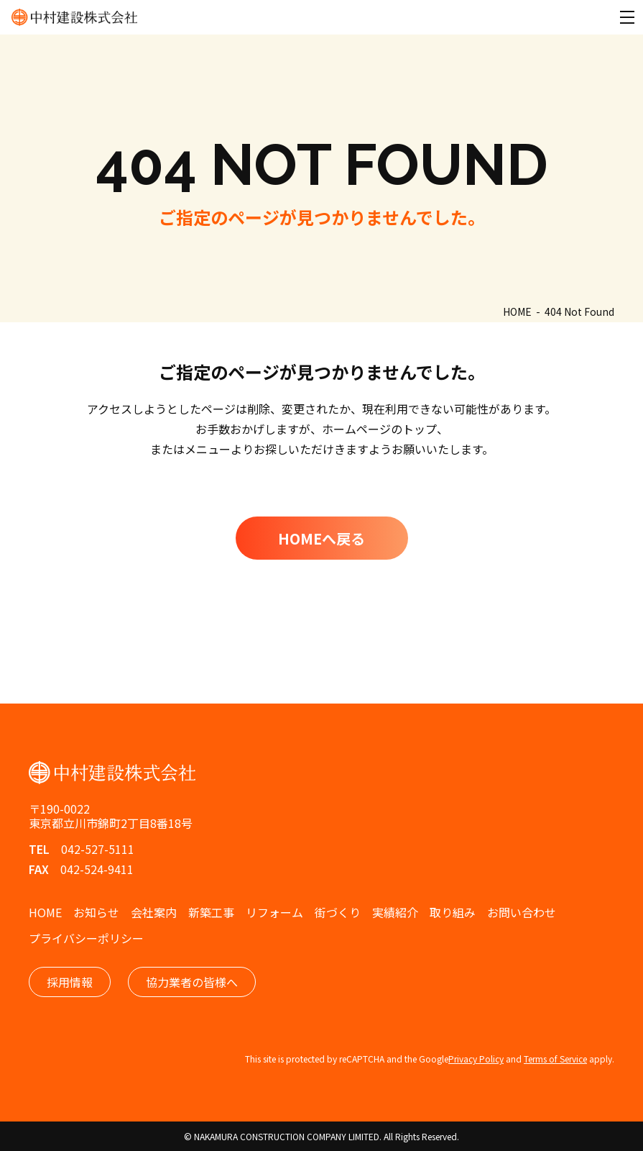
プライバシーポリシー (86, 938)
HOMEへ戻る (321, 538)
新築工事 (211, 912)
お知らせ (96, 912)
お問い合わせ (521, 912)
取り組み (453, 912)
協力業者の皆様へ (192, 982)
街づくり (338, 912)
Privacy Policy (476, 1058)
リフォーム (274, 912)
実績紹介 (395, 912)
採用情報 (70, 982)
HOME (45, 912)
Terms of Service (555, 1058)
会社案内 (154, 912)
